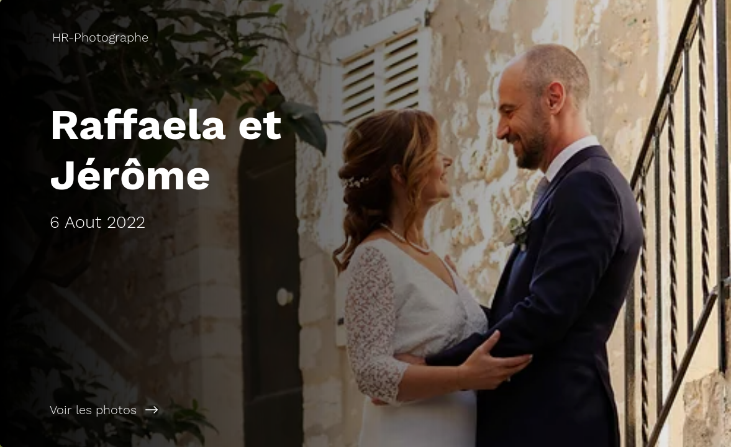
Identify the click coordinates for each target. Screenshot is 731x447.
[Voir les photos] (183, 410)
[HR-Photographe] (101, 37)
